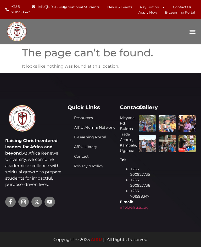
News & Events (119, 7)
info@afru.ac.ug (134, 207)
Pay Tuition (152, 7)
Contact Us (182, 7)
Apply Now (147, 12)
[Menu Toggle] (192, 31)
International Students (80, 7)
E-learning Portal (180, 12)
